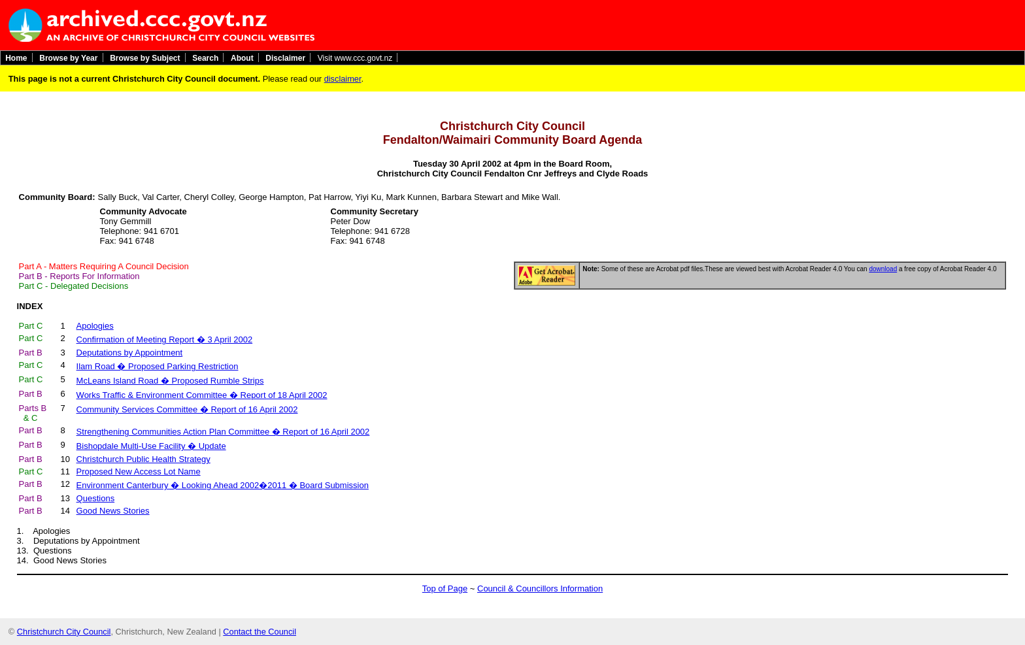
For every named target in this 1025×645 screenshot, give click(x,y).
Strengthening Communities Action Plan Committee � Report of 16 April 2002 (223, 432)
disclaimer (342, 79)
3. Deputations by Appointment (78, 541)
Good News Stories (113, 511)
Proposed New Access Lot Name (138, 471)
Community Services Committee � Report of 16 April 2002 (187, 409)
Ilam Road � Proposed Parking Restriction (157, 366)
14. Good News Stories (62, 560)
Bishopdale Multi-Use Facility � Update (151, 446)
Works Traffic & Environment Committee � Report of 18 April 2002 (202, 395)
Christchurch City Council (64, 632)
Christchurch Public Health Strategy (143, 459)
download (883, 269)
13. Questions (44, 550)
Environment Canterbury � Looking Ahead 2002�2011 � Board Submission (222, 485)
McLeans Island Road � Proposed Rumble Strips (170, 381)
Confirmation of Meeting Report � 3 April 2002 (164, 339)
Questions (95, 498)
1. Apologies (44, 531)
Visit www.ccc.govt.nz (355, 57)
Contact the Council (259, 632)
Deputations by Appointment (129, 352)
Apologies (95, 326)
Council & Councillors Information (540, 588)
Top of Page (444, 588)
